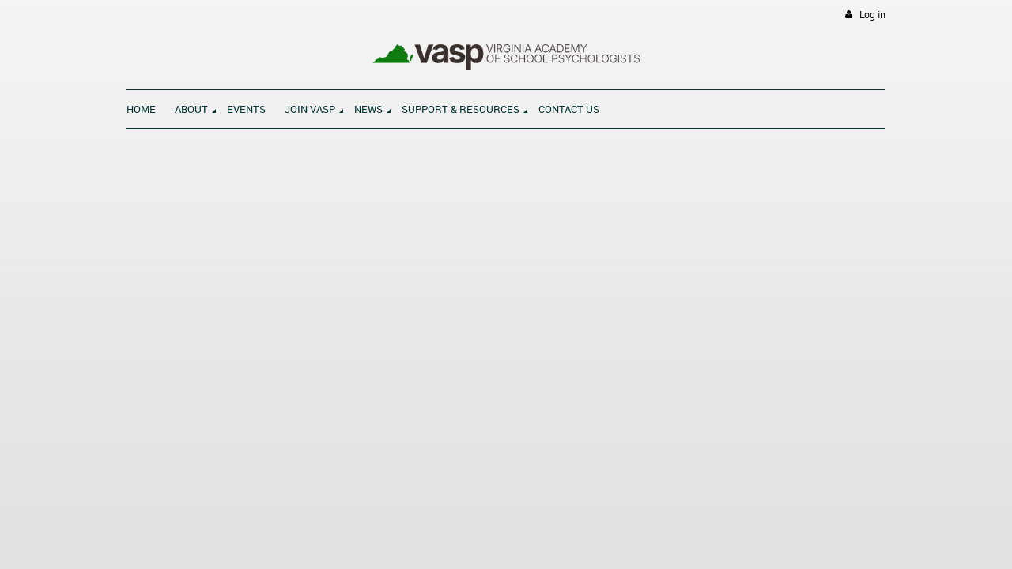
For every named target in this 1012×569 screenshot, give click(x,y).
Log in (872, 14)
